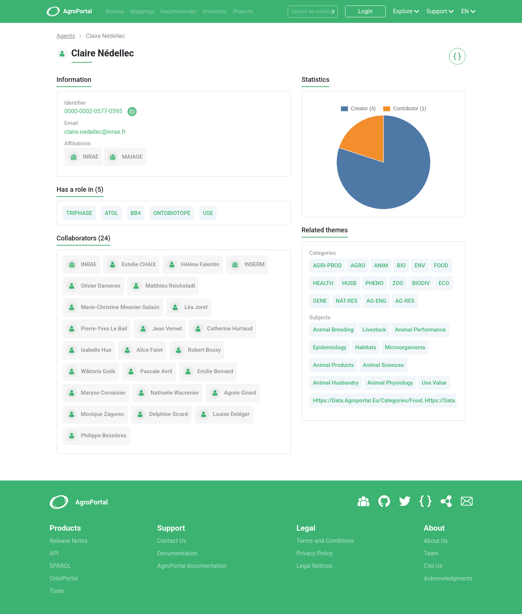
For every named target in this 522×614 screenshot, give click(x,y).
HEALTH (323, 283)
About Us (436, 540)
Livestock (374, 329)
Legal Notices (314, 565)
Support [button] (437, 11)
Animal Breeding (333, 329)
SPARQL (60, 565)
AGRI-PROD (327, 265)
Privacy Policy (315, 553)
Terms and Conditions (325, 540)
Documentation (177, 553)
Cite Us (433, 565)
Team (431, 553)
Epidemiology (330, 347)
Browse (115, 11)
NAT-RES (346, 301)
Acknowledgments (448, 578)
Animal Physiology (390, 382)
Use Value (434, 382)
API (54, 553)
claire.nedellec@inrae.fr (95, 131)
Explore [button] (403, 11)
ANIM (381, 265)
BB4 (136, 213)
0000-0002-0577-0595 (93, 111)
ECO (444, 283)
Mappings (142, 11)
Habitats (365, 347)
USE (208, 213)
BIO (401, 265)
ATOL (111, 213)
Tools (57, 590)
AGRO (357, 265)
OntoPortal (64, 578)
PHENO (374, 283)
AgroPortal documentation (192, 565)
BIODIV (421, 283)
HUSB (349, 283)
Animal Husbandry (336, 382)
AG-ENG (377, 301)
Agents (66, 35)
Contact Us (171, 540)
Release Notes (69, 540)
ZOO (397, 283)
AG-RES (404, 301)
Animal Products (333, 365)
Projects (243, 11)
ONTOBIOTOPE (171, 213)
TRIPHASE (79, 213)
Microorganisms (405, 347)
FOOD (441, 265)
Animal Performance (420, 329)
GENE (320, 301)
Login (365, 11)
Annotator (215, 11)
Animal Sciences (383, 365)
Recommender (178, 11)
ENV (419, 265)
